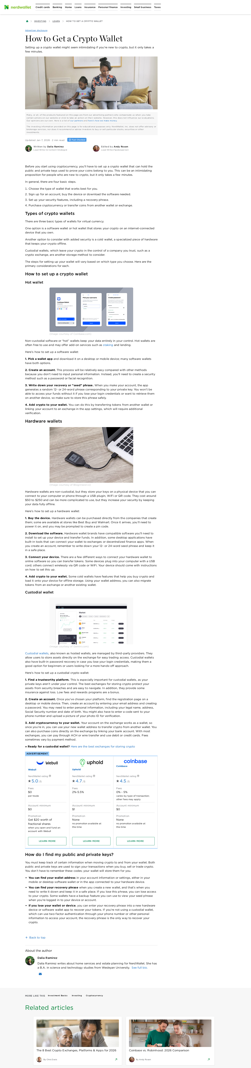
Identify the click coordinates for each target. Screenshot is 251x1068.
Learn (56, 21)
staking (108, 345)
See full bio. (140, 967)
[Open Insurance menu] (90, 7)
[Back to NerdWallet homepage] (27, 21)
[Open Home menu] (68, 7)
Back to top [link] (37, 937)
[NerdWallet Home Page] (17, 7)
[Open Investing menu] (125, 7)
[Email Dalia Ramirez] (40, 974)
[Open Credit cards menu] (43, 7)
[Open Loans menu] (78, 7)
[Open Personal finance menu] (108, 7)
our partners (76, 120)
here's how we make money (102, 120)
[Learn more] (47, 841)
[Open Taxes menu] (157, 7)
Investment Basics (58, 995)
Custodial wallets (36, 653)
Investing (40, 21)
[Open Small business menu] (142, 7)
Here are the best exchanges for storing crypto (103, 746)
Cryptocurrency (94, 995)
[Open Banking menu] (57, 7)
